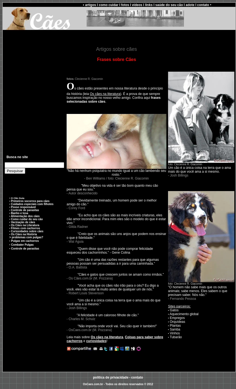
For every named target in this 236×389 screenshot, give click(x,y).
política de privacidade (110, 377)
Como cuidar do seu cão (27, 219)
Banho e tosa (19, 213)
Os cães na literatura (105, 94)
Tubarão (176, 337)
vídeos (137, 5)
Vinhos (175, 333)
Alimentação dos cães (25, 216)
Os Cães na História (24, 234)
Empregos (177, 318)
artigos (90, 5)
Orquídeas (177, 322)
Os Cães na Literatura (25, 225)
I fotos (124, 5)
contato (203, 5)
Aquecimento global (184, 314)
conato (137, 377)
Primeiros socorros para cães (29, 201)
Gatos (174, 310)
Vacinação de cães (23, 222)
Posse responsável (23, 207)
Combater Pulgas (22, 244)
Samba (175, 329)
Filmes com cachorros (25, 228)
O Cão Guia (17, 198)
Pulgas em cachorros (25, 240)
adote (190, 5)
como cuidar (108, 5)
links (148, 5)
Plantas (175, 326)
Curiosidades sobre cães (27, 231)
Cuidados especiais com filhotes (32, 204)
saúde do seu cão (169, 5)
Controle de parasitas (25, 210)
